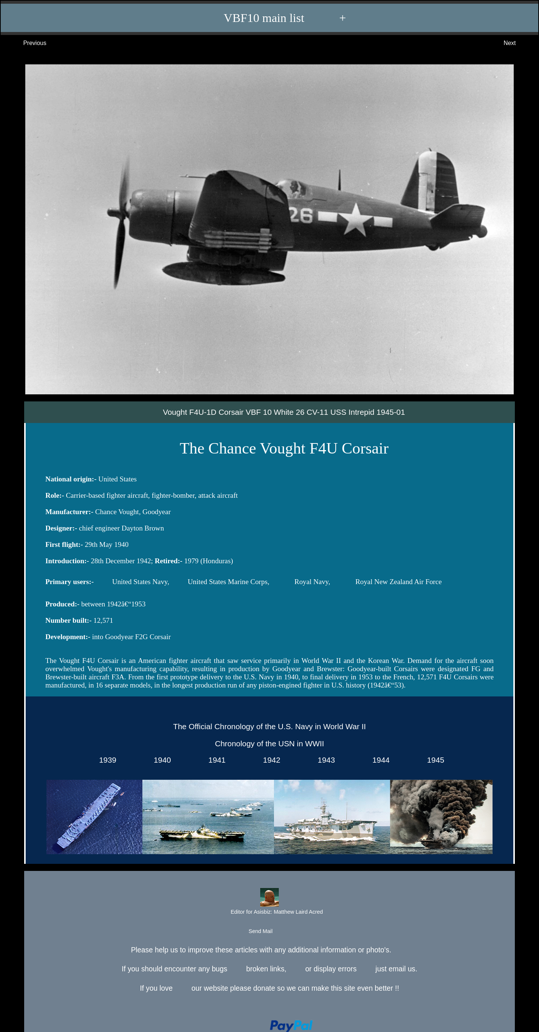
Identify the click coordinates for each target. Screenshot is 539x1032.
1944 (379, 760)
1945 (433, 760)
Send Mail (269, 931)
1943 (324, 760)
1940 (160, 760)
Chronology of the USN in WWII (269, 743)
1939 (105, 760)
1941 (215, 760)
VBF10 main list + (273, 18)
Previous (27, 43)
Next (517, 43)
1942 (269, 760)
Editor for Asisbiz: (269, 902)
